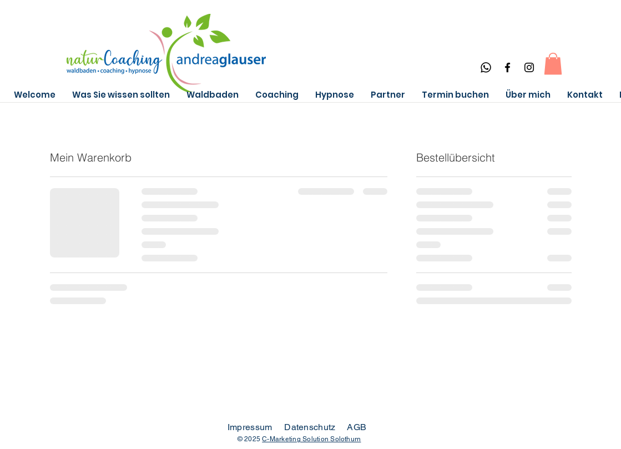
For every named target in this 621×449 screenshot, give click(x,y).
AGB (356, 427)
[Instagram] (529, 67)
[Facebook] (507, 67)
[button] (553, 63)
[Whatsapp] (485, 67)
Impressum (250, 427)
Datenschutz (311, 427)
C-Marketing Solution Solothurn (311, 439)
